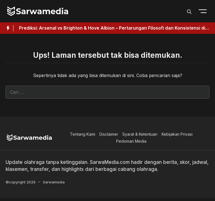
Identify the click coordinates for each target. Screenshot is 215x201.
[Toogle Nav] (202, 11)
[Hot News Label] (6, 28)
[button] (189, 11)
